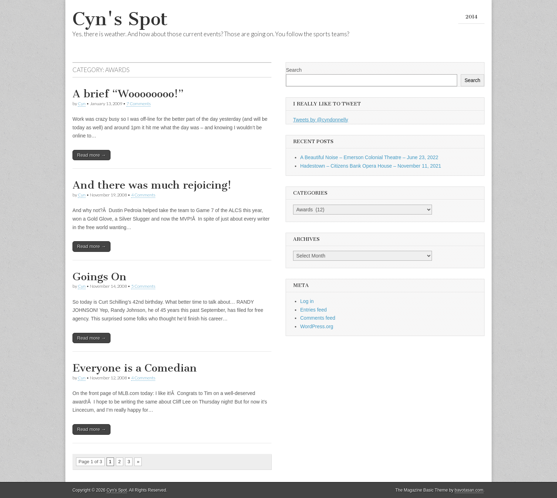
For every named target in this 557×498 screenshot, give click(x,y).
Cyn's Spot (120, 19)
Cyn (82, 103)
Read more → (91, 155)
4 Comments (143, 194)
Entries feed (313, 310)
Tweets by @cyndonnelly (320, 120)
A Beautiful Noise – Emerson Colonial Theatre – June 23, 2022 (369, 157)
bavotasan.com (469, 490)
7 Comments (138, 103)
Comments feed (317, 318)
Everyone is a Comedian (134, 368)
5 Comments (143, 286)
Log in (307, 301)
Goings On (99, 276)
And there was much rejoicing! (151, 185)
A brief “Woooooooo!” (128, 93)
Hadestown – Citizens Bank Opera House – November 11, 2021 (370, 166)
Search (294, 70)
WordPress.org (316, 326)
